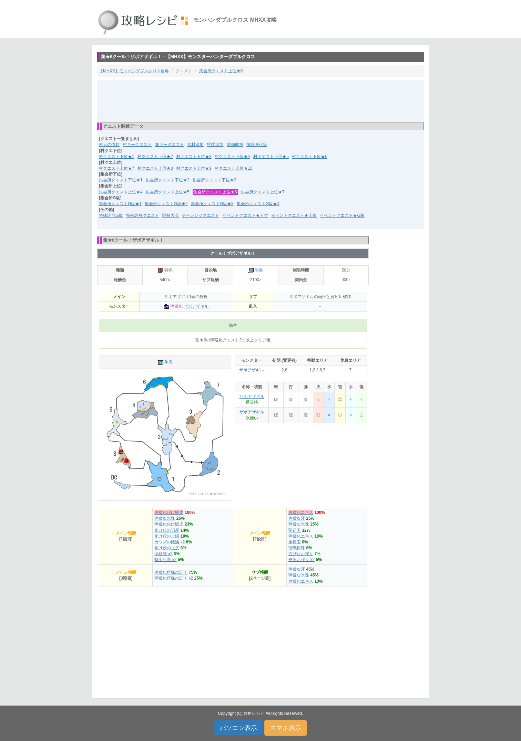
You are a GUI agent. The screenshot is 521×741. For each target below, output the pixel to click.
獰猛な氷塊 (164, 518)
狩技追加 (215, 144)
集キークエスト (169, 144)
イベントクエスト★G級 (342, 215)
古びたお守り (300, 553)
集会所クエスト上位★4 (121, 192)
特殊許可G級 (111, 215)
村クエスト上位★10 (233, 168)
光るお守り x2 (301, 559)
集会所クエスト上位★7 (263, 192)
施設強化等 (256, 144)
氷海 (259, 270)
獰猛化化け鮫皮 (168, 512)
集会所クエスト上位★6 (221, 70)
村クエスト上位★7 (116, 168)
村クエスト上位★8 (155, 168)
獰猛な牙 (296, 518)
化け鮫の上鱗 (166, 536)
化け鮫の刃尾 (166, 530)
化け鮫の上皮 (166, 548)
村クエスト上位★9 (194, 168)
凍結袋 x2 (163, 553)
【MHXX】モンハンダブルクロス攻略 (134, 70)
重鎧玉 (294, 542)
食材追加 (195, 144)
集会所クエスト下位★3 (214, 180)
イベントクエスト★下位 (245, 215)
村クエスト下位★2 (155, 156)
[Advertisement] (260, 100)
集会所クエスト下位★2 (168, 180)
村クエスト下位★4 (232, 156)
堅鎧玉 (294, 530)
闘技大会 (170, 215)
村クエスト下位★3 (194, 156)
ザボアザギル (196, 306)
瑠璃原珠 (296, 548)
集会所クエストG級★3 (212, 203)
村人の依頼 (109, 144)
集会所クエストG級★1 (120, 203)
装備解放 (235, 144)
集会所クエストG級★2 (166, 203)
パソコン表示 (238, 727)
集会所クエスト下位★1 (121, 180)
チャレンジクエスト (200, 215)
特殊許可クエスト (142, 215)
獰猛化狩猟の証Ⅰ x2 (173, 578)
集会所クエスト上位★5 (168, 192)
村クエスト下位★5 (271, 156)
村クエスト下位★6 (309, 156)
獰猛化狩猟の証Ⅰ (170, 572)
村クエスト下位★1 (116, 156)
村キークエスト (137, 144)
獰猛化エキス (300, 512)
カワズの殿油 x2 (169, 542)
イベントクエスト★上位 (294, 215)
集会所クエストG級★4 (258, 203)
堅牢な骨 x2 (165, 559)
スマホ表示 (285, 727)
